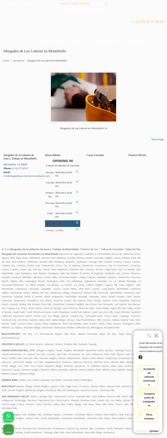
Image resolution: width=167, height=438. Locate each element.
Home (6, 60)
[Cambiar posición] (149, 334)
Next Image (157, 139)
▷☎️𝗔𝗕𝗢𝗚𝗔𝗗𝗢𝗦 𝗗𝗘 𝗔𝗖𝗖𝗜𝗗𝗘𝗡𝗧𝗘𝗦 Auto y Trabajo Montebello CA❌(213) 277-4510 (83, 25)
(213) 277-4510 (97, 3)
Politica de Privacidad (112, 249)
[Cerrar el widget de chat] (156, 334)
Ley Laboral (18, 60)
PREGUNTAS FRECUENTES (18, 3)
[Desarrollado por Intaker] (139, 431)
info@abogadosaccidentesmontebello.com (83, 8)
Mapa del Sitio (133, 249)
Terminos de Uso (89, 249)
